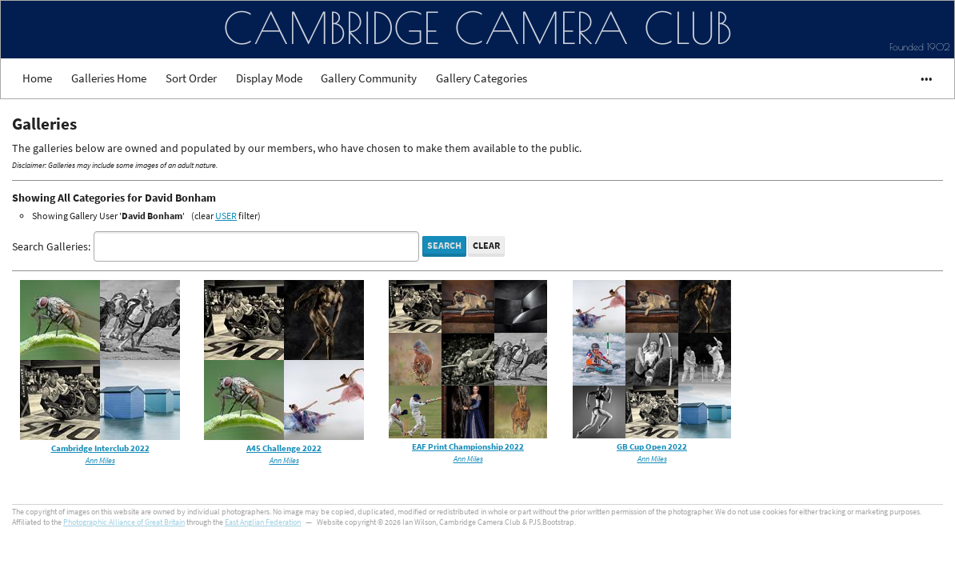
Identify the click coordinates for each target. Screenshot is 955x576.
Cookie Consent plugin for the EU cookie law (819, 544)
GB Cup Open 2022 (652, 446)
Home (37, 78)
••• (919, 78)
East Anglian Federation (263, 522)
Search (444, 245)
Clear (486, 245)
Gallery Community (369, 78)
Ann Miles (100, 461)
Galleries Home (108, 78)
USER (226, 216)
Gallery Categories (481, 78)
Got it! (819, 516)
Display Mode (269, 78)
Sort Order (191, 78)
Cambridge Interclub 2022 (100, 448)
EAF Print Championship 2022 (468, 446)
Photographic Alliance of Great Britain (124, 522)
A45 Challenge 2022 (284, 448)
